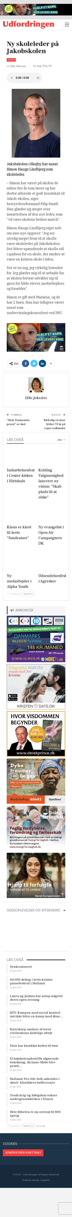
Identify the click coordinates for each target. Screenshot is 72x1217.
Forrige (14, 594)
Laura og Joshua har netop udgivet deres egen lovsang (36, 998)
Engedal (45, 1180)
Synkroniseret (21, 967)
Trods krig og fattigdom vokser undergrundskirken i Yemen (33, 1097)
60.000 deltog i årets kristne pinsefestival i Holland (31, 981)
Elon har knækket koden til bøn (34, 1046)
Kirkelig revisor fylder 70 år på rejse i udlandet (54, 424)
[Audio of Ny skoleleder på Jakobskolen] (24, 78)
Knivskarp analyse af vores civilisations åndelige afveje (31, 1031)
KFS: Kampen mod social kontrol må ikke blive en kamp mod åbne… (36, 1014)
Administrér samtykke (23, 1152)
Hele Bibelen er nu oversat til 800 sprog (35, 1114)
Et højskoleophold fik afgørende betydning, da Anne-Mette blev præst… (34, 1062)
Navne (11, 59)
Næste (28, 594)
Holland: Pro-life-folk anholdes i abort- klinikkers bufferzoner (35, 1081)
